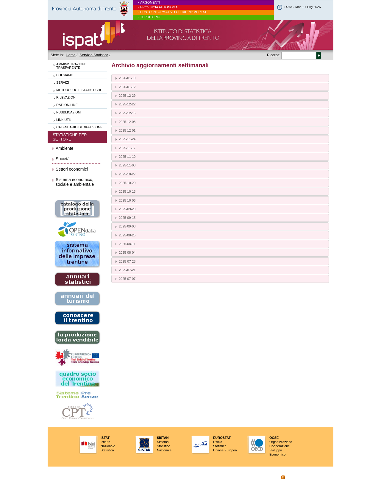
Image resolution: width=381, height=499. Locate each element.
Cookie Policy (300, 478)
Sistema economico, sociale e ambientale (75, 182)
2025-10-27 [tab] (124, 174)
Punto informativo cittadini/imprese (173, 12)
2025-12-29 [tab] (124, 95)
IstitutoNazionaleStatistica (108, 444)
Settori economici (72, 169)
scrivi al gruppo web (295, 487)
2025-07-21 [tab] (124, 270)
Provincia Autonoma (159, 7)
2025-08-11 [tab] (124, 243)
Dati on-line (67, 105)
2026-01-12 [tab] (124, 87)
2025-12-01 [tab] (124, 130)
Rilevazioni (66, 97)
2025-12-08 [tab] (124, 121)
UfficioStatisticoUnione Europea (225, 444)
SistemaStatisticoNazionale (164, 444)
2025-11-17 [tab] (124, 148)
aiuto (249, 478)
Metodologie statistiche (79, 90)
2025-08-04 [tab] (124, 252)
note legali (268, 487)
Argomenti (150, 2)
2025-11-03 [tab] (124, 165)
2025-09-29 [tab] (124, 209)
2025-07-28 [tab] (124, 261)
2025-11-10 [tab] (124, 156)
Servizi (62, 82)
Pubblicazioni (68, 112)
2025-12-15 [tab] (124, 113)
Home (71, 55)
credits (251, 487)
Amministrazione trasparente (71, 65)
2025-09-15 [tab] (124, 217)
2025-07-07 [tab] (124, 278)
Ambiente (64, 148)
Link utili (64, 119)
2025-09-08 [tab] (124, 226)
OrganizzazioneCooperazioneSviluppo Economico (280, 446)
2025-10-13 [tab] (124, 191)
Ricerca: (273, 55)
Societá (63, 158)
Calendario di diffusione (79, 127)
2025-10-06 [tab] (124, 200)
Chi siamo (64, 75)
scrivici (263, 478)
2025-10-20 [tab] (124, 182)
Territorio (150, 17)
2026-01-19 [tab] (124, 78)
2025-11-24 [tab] (124, 139)
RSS (279, 478)
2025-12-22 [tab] (124, 104)
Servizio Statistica (93, 55)
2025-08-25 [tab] (124, 235)
